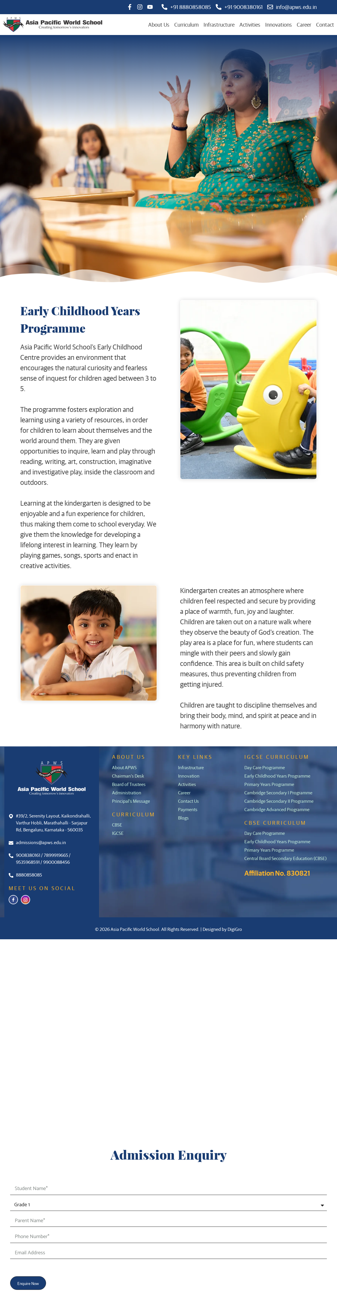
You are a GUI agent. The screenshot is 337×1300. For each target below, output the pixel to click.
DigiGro (235, 929)
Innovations (278, 24)
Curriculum (186, 24)
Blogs (42, 1054)
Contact (325, 24)
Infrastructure (219, 24)
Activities (249, 24)
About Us (158, 24)
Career (304, 24)
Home (42, 972)
